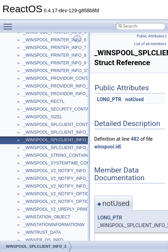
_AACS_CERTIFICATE (45, 79)
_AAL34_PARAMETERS (46, 149)
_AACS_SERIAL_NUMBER (49, 126)
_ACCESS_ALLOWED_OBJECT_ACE (59, 226)
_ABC (28, 179)
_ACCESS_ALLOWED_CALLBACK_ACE (62, 210)
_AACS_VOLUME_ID (43, 133)
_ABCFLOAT (35, 187)
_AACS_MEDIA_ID (41, 95)
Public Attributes (150, 36)
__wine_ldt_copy (38, 56)
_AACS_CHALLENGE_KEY (49, 87)
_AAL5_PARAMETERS (45, 156)
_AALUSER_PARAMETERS (49, 172)
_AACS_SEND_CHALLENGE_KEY (56, 118)
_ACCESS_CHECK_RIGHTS (50, 233)
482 (135, 139)
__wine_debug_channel (45, 33)
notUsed (134, 99)
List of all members (150, 44)
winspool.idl (107, 146)
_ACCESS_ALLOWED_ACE (50, 203)
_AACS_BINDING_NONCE (49, 72)
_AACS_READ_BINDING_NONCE (56, 102)
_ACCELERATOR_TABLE (47, 195)
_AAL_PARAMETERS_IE (47, 164)
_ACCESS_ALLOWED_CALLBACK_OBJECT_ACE (71, 218)
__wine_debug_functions (46, 41)
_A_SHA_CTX (36, 64)
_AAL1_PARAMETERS (45, 141)
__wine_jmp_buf (38, 49)
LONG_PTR (109, 99)
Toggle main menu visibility (9, 23)
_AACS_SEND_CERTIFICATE (52, 110)
